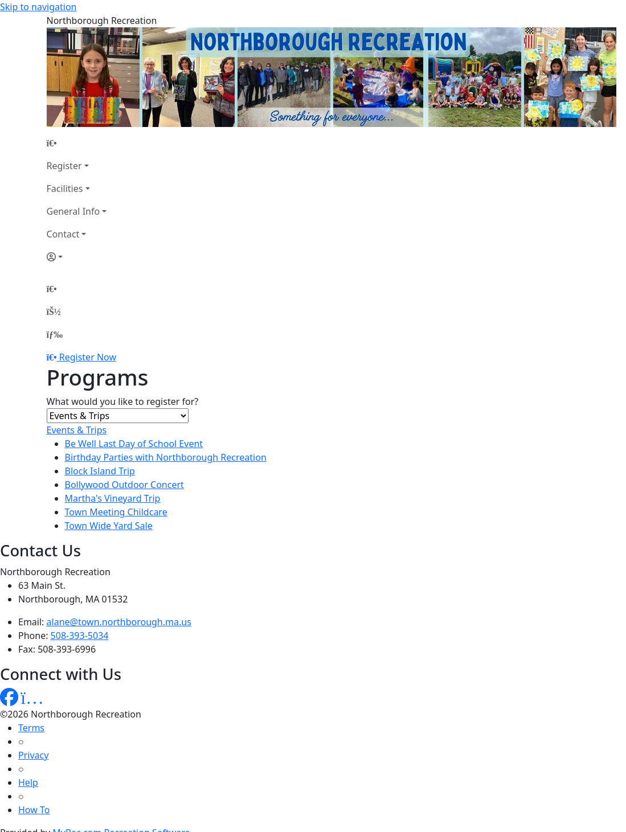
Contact (63, 234)
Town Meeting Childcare (116, 512)
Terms (31, 728)
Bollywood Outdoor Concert (124, 484)
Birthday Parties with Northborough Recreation (166, 457)
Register (64, 165)
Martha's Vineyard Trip (113, 498)
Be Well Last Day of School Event (134, 443)
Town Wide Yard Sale (109, 525)
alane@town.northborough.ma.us (119, 622)
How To (34, 810)
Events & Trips (77, 430)
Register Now (87, 357)
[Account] (77, 256)
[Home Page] (77, 143)
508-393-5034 (80, 635)
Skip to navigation (38, 7)
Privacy (33, 755)
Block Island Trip (100, 471)
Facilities (65, 188)
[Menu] (55, 334)
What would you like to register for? (123, 401)
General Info (73, 211)
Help (28, 782)
